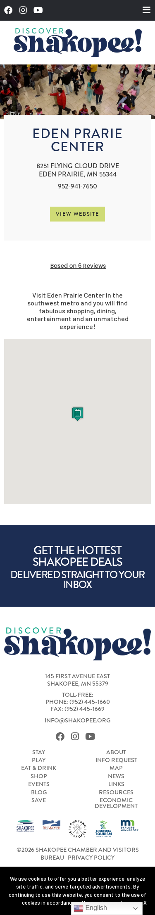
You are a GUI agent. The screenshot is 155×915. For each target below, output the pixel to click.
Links (116, 784)
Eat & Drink (38, 768)
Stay (38, 752)
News (116, 776)
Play (38, 760)
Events (39, 784)
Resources (116, 793)
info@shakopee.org (77, 720)
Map (116, 768)
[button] (77, 414)
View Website (77, 214)
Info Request (116, 760)
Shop (39, 776)
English (90, 908)
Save (38, 800)
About (116, 752)
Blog (39, 793)
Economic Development (116, 804)
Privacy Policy (91, 857)
